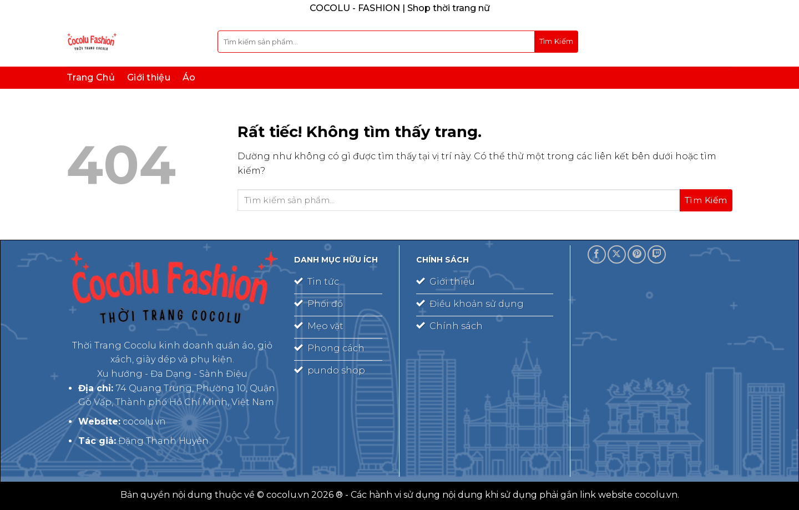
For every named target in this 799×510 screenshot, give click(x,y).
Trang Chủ (91, 77)
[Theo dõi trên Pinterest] (637, 254)
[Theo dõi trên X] (617, 254)
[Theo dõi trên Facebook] (597, 254)
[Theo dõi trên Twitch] (657, 254)
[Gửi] (556, 42)
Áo (189, 77)
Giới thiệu (148, 77)
